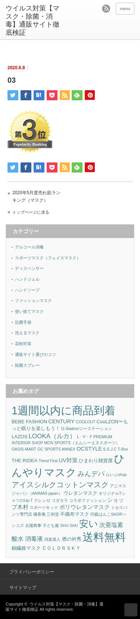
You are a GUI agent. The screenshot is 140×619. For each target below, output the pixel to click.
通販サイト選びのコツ (35, 354)
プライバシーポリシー (31, 571)
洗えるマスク (27, 332)
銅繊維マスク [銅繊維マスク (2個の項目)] (26, 548)
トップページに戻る (30, 212)
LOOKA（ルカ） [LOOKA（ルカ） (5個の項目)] (52, 436)
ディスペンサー (29, 268)
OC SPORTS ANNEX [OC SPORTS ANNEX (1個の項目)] (56, 449)
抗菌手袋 (23, 322)
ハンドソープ (27, 290)
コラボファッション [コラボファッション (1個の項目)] (87, 500)
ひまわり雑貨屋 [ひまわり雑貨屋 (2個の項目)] (96, 460)
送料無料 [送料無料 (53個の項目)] (104, 537)
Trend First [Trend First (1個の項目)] (47, 460)
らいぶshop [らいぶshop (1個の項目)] (116, 474)
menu (125, 8)
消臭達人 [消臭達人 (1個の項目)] (52, 539)
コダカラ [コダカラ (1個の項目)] (60, 500)
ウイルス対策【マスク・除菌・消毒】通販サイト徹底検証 (32, 20)
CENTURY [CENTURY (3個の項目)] (61, 421)
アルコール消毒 (29, 247)
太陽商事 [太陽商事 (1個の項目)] (33, 525)
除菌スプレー (27, 365)
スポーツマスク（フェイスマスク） (48, 258)
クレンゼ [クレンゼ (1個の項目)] (42, 500)
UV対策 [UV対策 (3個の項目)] (68, 460)
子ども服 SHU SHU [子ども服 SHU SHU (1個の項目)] (60, 525)
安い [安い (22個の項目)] (88, 524)
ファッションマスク (33, 300)
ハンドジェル (27, 279)
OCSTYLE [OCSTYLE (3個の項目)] (89, 449)
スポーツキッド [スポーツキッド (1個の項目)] (43, 507)
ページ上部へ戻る (130, 609)
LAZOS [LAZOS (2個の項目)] (20, 436)
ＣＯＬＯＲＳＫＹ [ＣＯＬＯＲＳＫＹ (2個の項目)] (61, 548)
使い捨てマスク (29, 311)
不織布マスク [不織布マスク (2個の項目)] (74, 514)
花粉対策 (23, 343)
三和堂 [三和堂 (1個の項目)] (53, 514)
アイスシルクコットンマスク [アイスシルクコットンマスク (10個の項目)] (60, 485)
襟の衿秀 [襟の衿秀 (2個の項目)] (71, 539)
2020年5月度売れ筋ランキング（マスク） (36, 196)
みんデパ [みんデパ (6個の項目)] (91, 474)
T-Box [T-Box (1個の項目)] (123, 449)
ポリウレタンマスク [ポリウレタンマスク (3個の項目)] (84, 507)
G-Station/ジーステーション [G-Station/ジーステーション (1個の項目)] (86, 428)
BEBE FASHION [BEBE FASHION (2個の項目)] (29, 421)
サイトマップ (22, 587)
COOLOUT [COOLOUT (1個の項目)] (86, 422)
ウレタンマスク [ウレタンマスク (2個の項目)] (80, 493)
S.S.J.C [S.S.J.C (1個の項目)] (109, 449)
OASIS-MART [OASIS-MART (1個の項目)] (24, 449)
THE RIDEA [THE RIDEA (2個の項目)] (24, 460)
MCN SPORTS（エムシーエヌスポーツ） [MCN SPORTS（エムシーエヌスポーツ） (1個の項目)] (82, 442)
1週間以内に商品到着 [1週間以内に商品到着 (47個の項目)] (63, 411)
